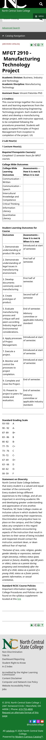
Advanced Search (11, 27)
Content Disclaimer (12, 678)
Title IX (5, 655)
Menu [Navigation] (39, 16)
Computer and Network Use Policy (20, 681)
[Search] (41, 4)
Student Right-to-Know (14, 662)
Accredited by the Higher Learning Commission (20, 673)
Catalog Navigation (15, 35)
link (19, 598)
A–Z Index (7, 666)
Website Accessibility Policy (16, 685)
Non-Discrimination (12, 651)
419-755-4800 (26, 709)
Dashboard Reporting (13, 659)
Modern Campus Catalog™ (29, 736)
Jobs (4, 689)
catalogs (10, 730)
